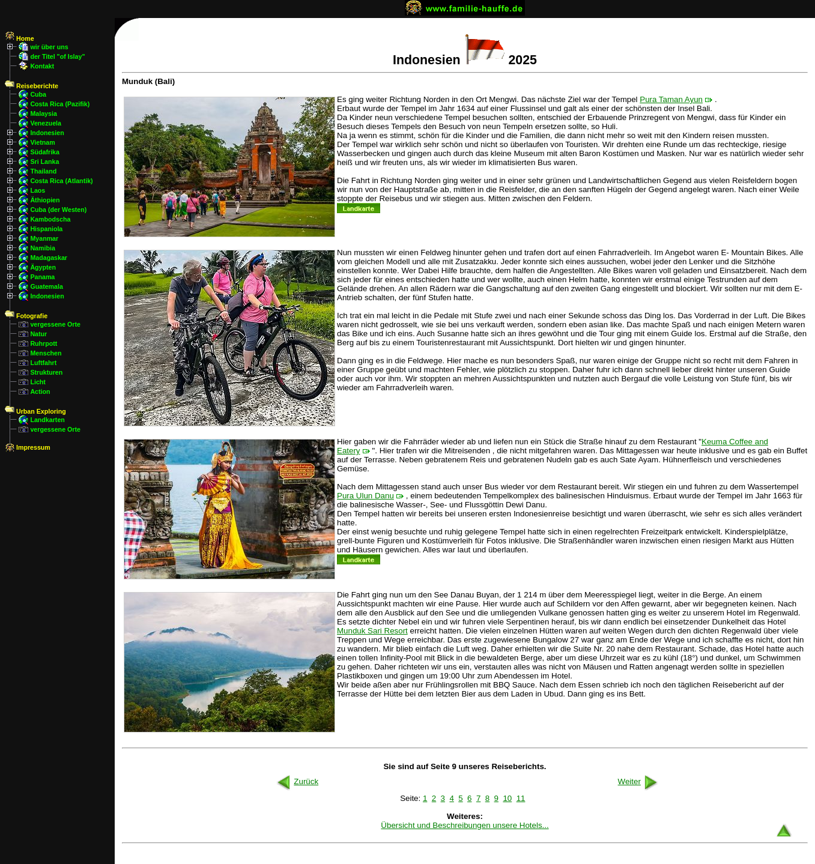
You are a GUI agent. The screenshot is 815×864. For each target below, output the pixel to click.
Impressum (27, 447)
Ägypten (43, 267)
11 (521, 798)
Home (19, 38)
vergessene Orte (55, 324)
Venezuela (45, 123)
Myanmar (44, 238)
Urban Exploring (35, 411)
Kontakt (42, 66)
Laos (37, 190)
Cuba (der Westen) (58, 209)
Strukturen (46, 372)
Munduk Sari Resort (372, 630)
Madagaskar (48, 257)
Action (40, 391)
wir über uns (49, 46)
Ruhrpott (43, 343)
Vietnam (42, 142)
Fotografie (26, 315)
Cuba (38, 94)
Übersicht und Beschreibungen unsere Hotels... (464, 825)
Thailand (43, 171)
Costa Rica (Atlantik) (61, 180)
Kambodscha (50, 219)
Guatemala (46, 286)
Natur (38, 333)
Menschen (45, 353)
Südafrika (44, 152)
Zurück (296, 781)
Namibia (42, 248)
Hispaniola (46, 228)
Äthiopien (44, 200)
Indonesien (47, 132)
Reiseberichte (31, 85)
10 (507, 798)
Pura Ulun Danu (365, 495)
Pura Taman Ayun (671, 99)
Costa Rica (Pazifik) (59, 103)
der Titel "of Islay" (57, 56)
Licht (37, 381)
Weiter (639, 781)
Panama (42, 276)
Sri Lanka (44, 161)
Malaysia (43, 113)
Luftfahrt (43, 362)
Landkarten (47, 419)
